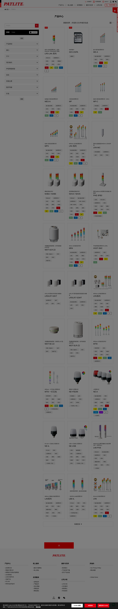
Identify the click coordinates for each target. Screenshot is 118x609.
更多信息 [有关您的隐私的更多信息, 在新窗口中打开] (38, 607)
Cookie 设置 (77, 605)
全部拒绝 (90, 605)
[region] (59, 605)
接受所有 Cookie (103, 605)
